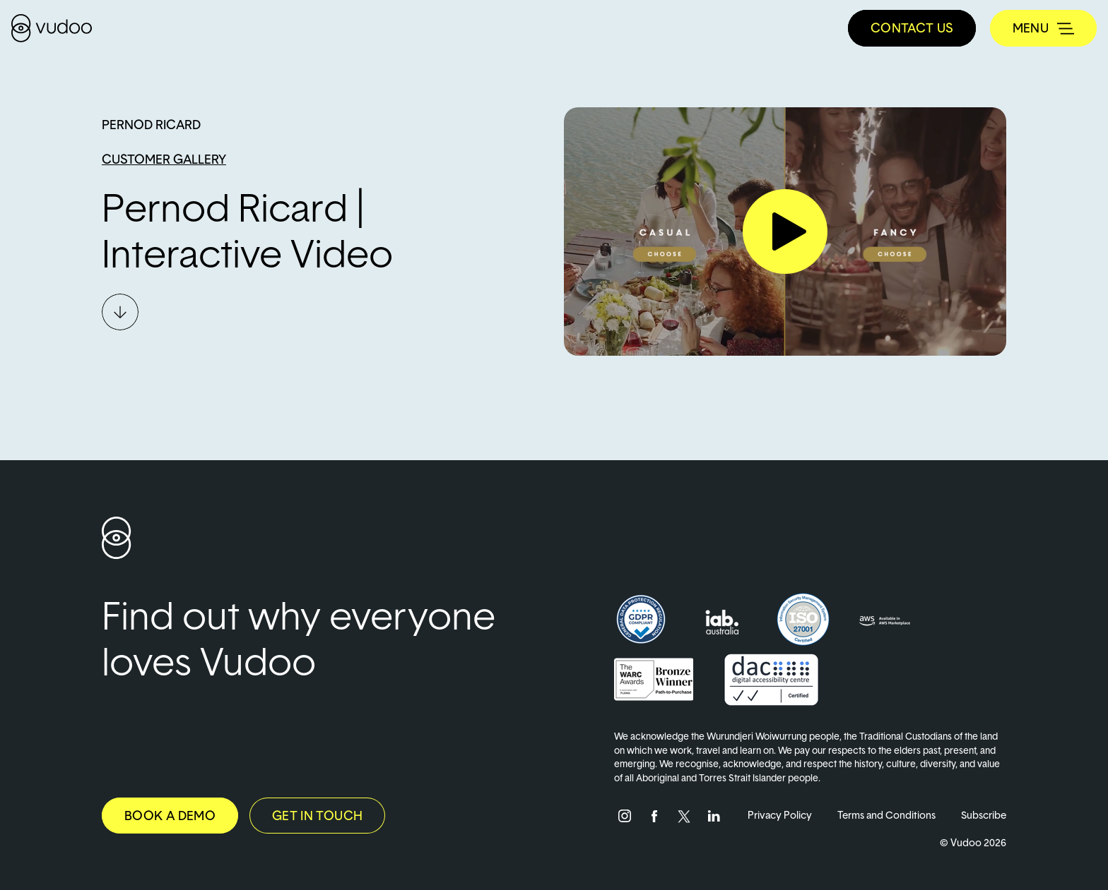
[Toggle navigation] (1043, 28)
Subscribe (983, 815)
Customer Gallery (164, 159)
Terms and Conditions (886, 815)
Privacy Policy (780, 815)
